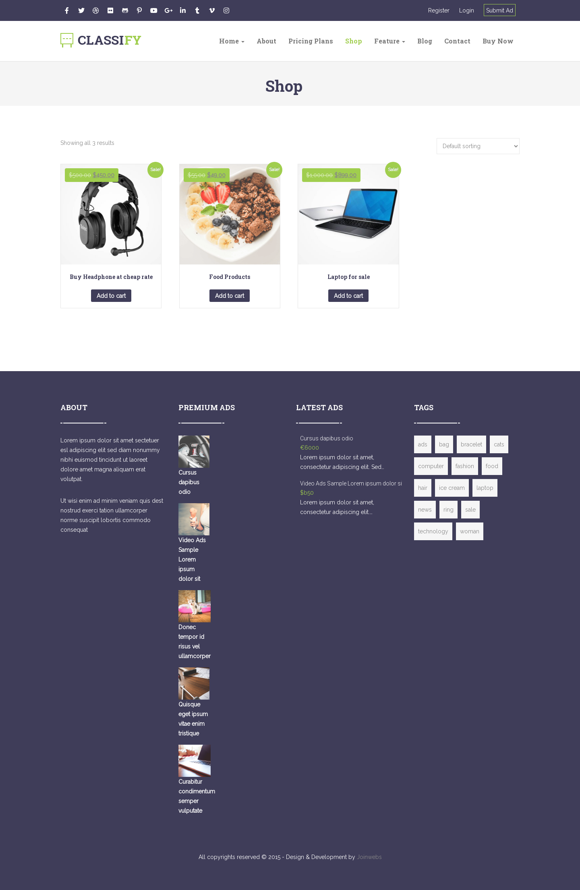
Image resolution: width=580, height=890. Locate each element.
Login (466, 10)
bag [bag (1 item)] (444, 444)
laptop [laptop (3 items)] (484, 488)
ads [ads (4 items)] (422, 444)
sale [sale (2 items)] (470, 509)
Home (231, 41)
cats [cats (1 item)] (499, 444)
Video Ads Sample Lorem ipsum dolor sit (352, 483)
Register (439, 10)
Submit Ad (499, 10)
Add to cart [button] (111, 296)
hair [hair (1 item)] (422, 488)
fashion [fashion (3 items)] (465, 466)
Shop (353, 41)
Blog (424, 41)
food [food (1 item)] (492, 466)
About (266, 41)
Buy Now (498, 41)
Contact (457, 41)
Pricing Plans (310, 41)
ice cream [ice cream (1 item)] (452, 488)
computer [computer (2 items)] (431, 466)
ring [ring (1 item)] (448, 509)
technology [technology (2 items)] (433, 531)
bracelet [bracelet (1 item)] (471, 444)
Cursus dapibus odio (326, 438)
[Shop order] (478, 146)
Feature (389, 41)
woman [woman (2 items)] (469, 531)
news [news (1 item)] (425, 509)
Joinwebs (369, 857)
